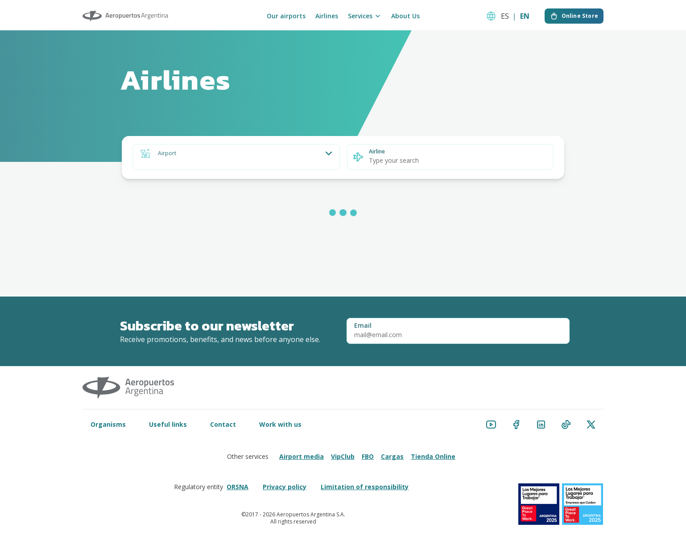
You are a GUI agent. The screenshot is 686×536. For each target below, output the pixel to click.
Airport (167, 153)
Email (363, 326)
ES (505, 16)
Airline (377, 151)
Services (364, 16)
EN (524, 16)
